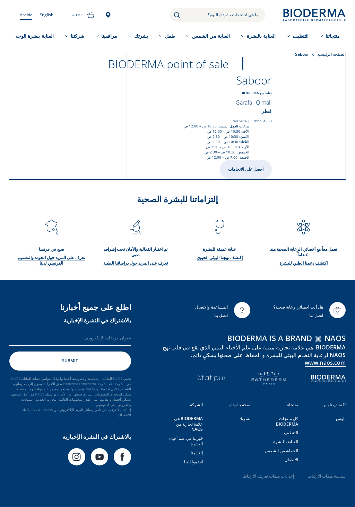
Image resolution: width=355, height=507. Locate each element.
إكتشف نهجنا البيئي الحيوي (220, 257)
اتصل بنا (316, 315)
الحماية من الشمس (281, 451)
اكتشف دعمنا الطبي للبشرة (303, 263)
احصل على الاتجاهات (245, 169)
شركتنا (77, 36)
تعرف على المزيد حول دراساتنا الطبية (135, 263)
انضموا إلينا (193, 462)
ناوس (341, 418)
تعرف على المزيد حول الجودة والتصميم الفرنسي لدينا (51, 260)
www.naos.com (325, 362)
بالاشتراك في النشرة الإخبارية (97, 320)
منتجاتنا (333, 36)
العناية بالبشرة (261, 36)
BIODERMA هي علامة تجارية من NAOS (188, 424)
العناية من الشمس (211, 36)
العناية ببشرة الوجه (34, 36)
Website (240, 120)
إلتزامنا (197, 453)
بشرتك (141, 36)
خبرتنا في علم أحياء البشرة (186, 441)
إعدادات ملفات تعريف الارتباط (268, 476)
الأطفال (291, 460)
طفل (170, 36)
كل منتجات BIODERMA (287, 421)
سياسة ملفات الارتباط (327, 476)
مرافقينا (109, 36)
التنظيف (301, 36)
